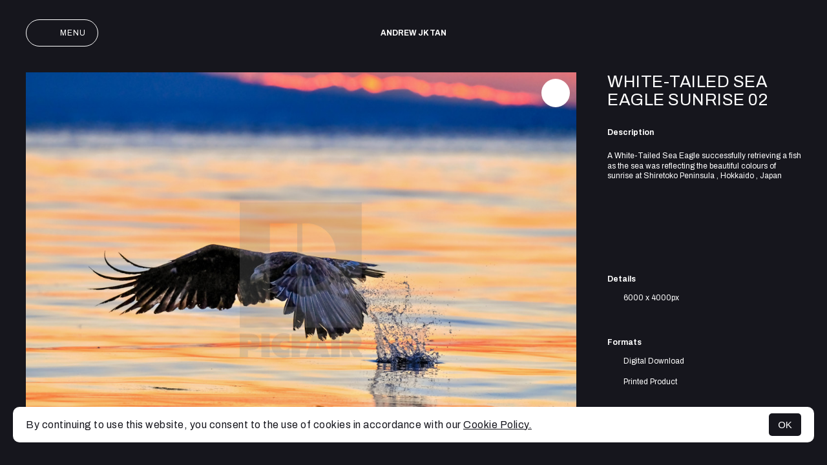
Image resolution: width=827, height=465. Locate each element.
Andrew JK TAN (413, 32)
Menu (62, 33)
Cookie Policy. (497, 424)
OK (785, 424)
